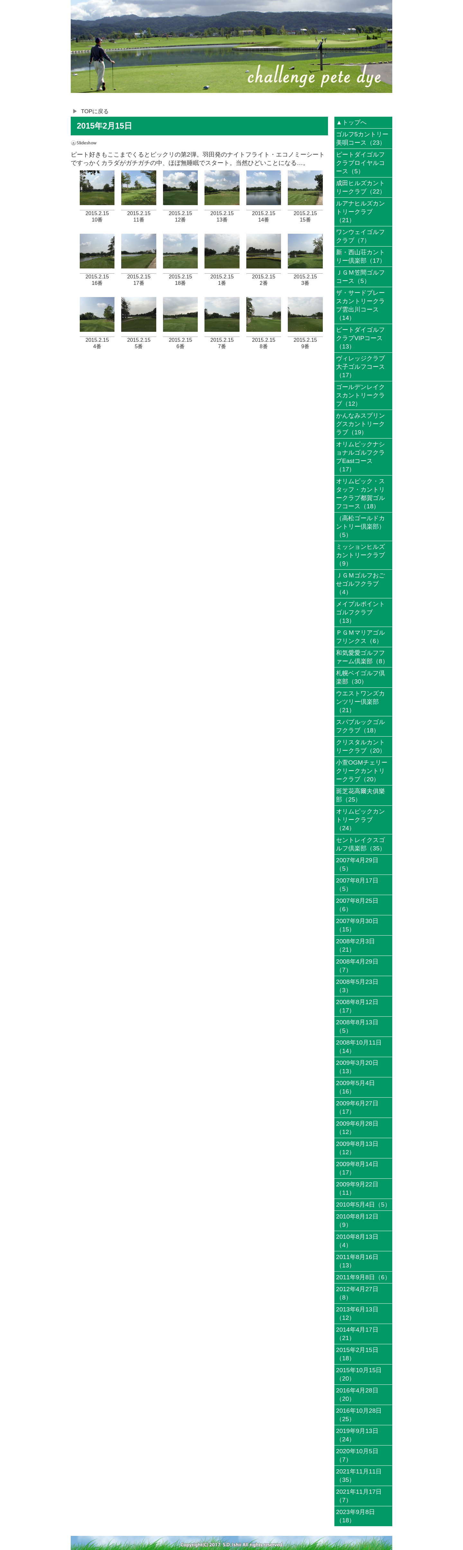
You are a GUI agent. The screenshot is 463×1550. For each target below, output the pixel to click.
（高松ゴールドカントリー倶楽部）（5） (360, 526)
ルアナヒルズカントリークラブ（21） (360, 211)
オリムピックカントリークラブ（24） (360, 819)
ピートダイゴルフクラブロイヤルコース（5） (360, 163)
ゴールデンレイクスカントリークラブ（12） (360, 395)
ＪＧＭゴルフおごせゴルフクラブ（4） (360, 583)
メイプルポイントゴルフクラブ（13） (360, 612)
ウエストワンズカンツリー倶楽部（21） (360, 701)
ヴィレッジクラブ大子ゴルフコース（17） (360, 366)
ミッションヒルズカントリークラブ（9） (360, 555)
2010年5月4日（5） (363, 1204)
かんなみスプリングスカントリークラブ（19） (360, 424)
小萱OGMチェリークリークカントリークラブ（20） (361, 771)
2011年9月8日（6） (363, 1277)
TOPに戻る (95, 111)
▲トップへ (351, 122)
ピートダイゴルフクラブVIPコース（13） (360, 338)
